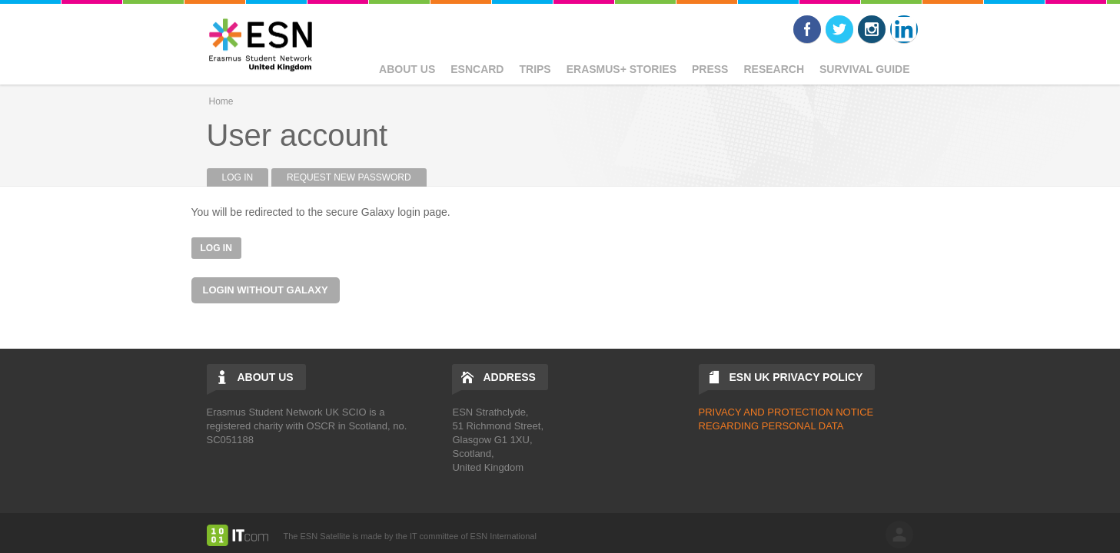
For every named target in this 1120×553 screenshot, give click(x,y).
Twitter (839, 29)
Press (710, 69)
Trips (534, 69)
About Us (407, 69)
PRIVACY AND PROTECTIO (762, 412)
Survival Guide (864, 69)
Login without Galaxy (265, 290)
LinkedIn (904, 29)
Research (773, 69)
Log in (245, 177)
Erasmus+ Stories (621, 69)
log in (899, 534)
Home (221, 101)
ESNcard (477, 69)
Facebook (807, 29)
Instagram (872, 29)
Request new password (349, 177)
